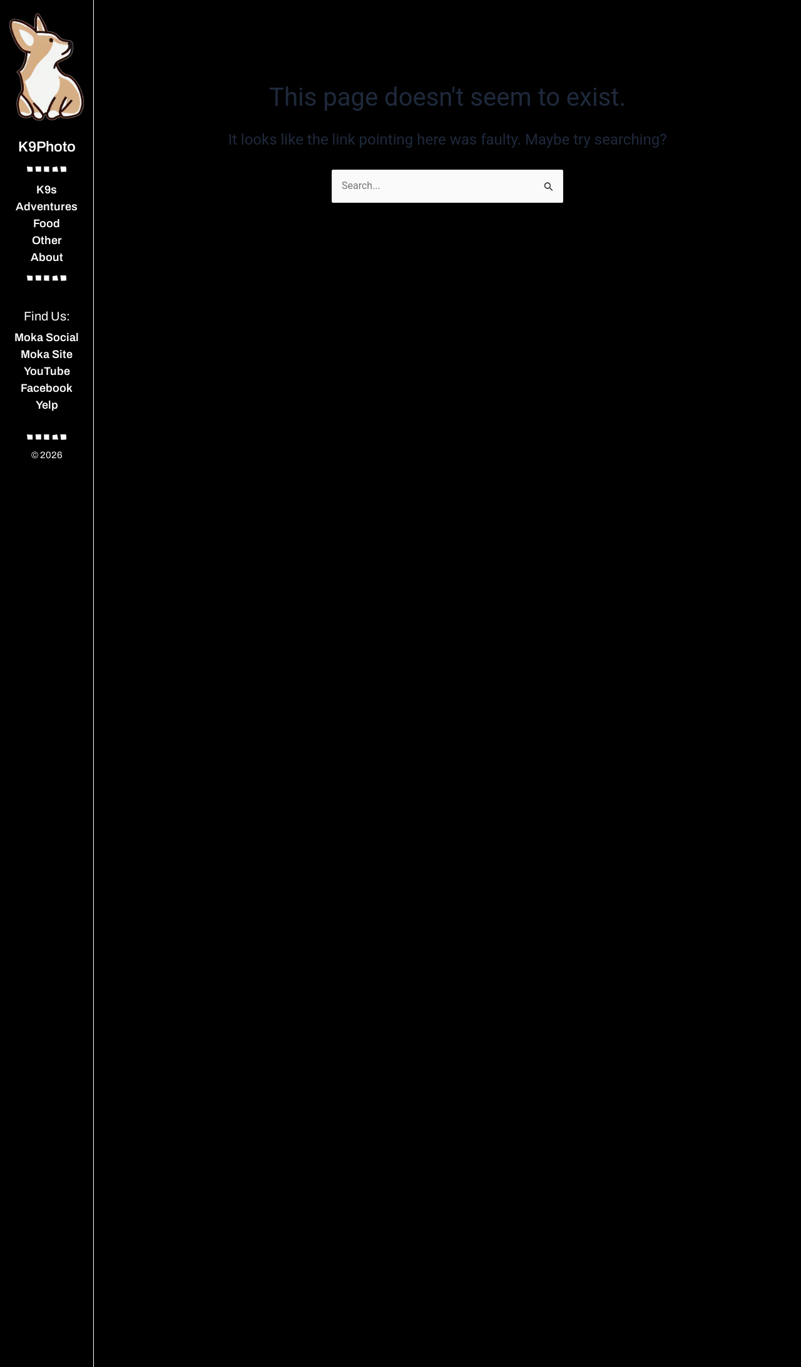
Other (47, 240)
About (47, 257)
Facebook (47, 388)
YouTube (47, 371)
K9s (46, 189)
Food (46, 223)
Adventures (47, 206)
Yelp (47, 405)
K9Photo (47, 147)
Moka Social (46, 337)
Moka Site (47, 354)
